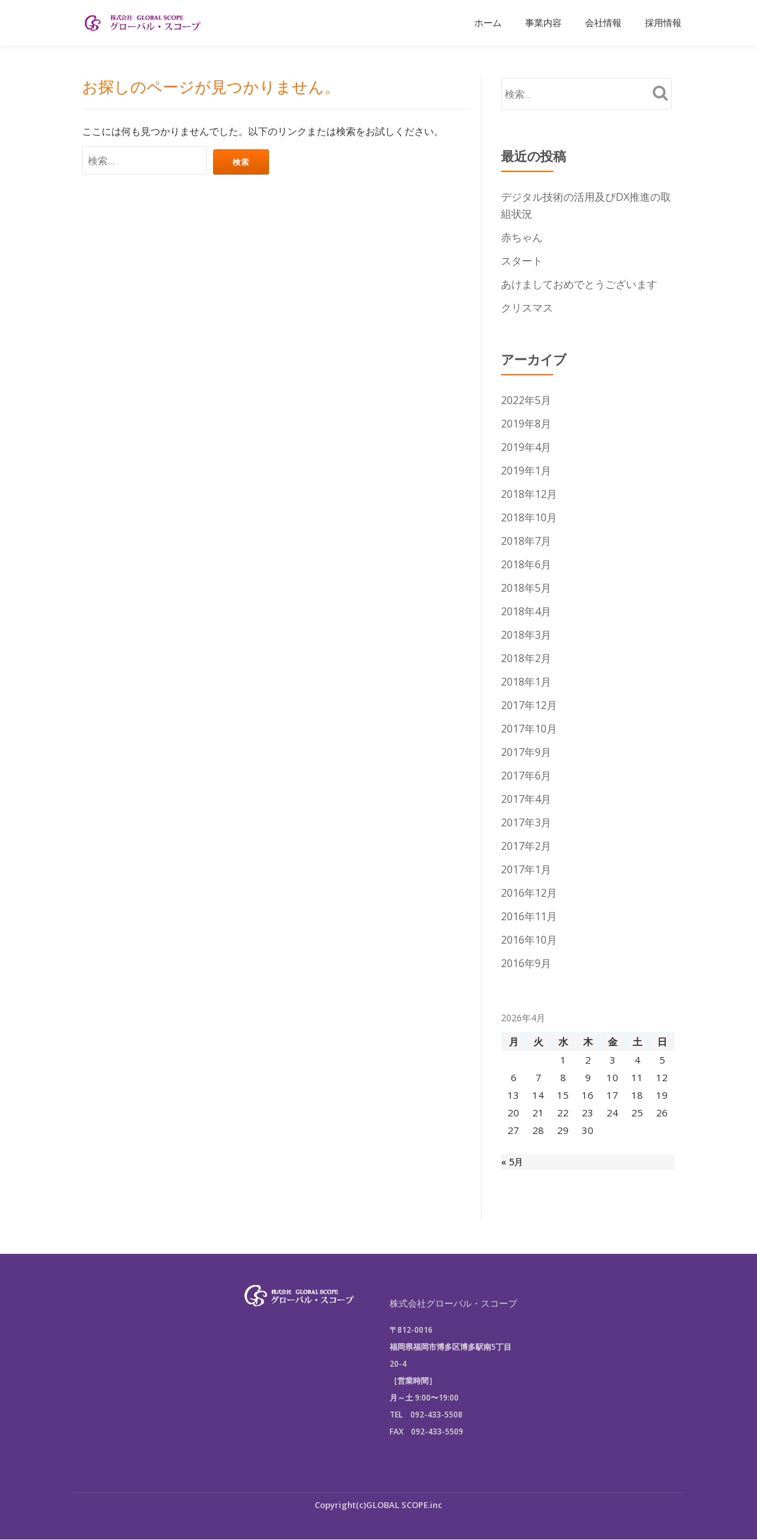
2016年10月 (529, 940)
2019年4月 (526, 447)
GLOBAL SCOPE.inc (404, 1505)
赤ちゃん (522, 237)
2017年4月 (526, 799)
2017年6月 (526, 775)
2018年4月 (526, 611)
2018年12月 (529, 494)
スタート (522, 261)
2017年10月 (529, 728)
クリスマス (527, 307)
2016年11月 (529, 916)
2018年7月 (526, 541)
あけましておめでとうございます (579, 284)
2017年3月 (526, 822)
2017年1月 (526, 869)
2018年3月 (526, 635)
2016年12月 (529, 893)
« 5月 (512, 1162)
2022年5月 (526, 400)
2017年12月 (529, 705)
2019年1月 (526, 470)
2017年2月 (526, 846)
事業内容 (543, 23)
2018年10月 (529, 517)
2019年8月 (526, 423)
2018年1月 (526, 682)
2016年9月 (526, 963)
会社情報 (603, 23)
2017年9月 (526, 752)
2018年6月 (526, 564)
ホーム (488, 23)
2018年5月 (526, 588)
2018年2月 (526, 658)
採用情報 (663, 23)
